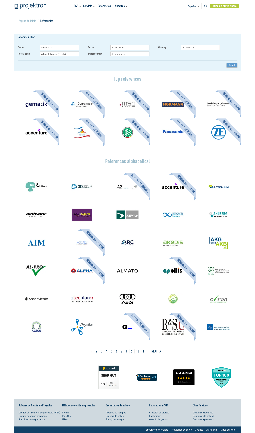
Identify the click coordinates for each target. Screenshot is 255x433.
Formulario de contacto (156, 429)
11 (144, 351)
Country (162, 47)
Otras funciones (201, 405)
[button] (59, 47)
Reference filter (26, 37)
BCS (76, 6)
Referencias (104, 6)
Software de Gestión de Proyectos (35, 405)
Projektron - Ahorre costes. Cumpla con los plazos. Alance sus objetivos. (30, 6)
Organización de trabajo (118, 405)
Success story (95, 54)
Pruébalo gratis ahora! (224, 5)
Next (154, 351)
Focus (91, 47)
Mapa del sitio (228, 429)
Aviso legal (211, 429)
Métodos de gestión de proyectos (78, 405)
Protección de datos (181, 429)
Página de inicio (27, 21)
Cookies (199, 429)
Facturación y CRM (158, 405)
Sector (21, 47)
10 (137, 351)
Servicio (87, 6)
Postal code (24, 54)
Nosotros (120, 6)
